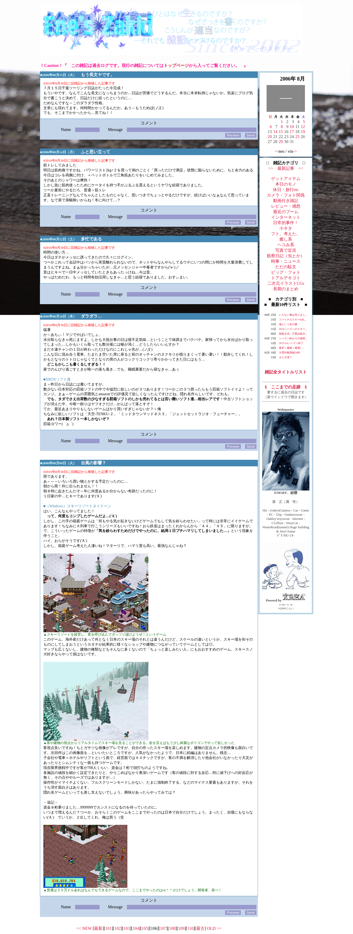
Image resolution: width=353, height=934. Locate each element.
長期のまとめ (285, 289)
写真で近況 (285, 250)
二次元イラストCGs (285, 283)
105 (145, 928)
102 (118, 928)
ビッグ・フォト (285, 272)
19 (303, 131)
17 (292, 131)
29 (281, 141)
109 (181, 928)
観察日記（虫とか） (286, 256)
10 (292, 126)
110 (190, 928)
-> (295, 151)
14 (275, 131)
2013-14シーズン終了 (291, 343)
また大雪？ (285, 357)
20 (270, 136)
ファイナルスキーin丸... (293, 319)
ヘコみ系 (285, 244)
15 (281, 131)
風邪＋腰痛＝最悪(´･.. (291, 347)
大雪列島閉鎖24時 (289, 352)
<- (276, 151)
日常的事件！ (285, 222)
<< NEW (84, 928)
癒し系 (285, 239)
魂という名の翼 (288, 324)
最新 (98, 928)
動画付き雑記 (285, 200)
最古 (200, 928)
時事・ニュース (285, 261)
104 (136, 928)
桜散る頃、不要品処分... (293, 333)
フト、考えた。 (285, 233)
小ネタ (285, 228)
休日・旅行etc (286, 189)
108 (172, 928)
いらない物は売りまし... (293, 314)
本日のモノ (285, 184)
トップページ (176, 65)
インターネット (285, 217)
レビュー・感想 (285, 206)
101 (108, 928)
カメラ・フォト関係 (286, 195)
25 (297, 136)
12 (303, 126)
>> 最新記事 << (285, 168)
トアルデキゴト (285, 278)
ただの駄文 (285, 267)
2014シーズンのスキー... (293, 329)
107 (163, 928)
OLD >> (214, 928)
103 (126, 928)
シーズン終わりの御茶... (293, 338)
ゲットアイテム (285, 178)
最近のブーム (285, 211)
